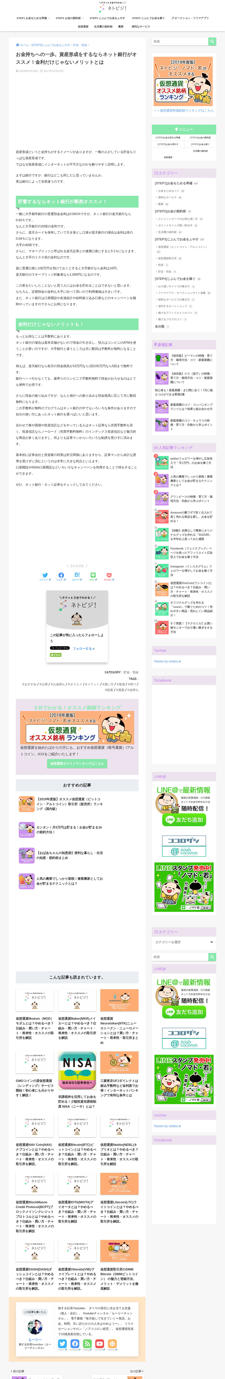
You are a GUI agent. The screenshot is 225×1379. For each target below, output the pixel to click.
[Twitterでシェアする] (45, 577)
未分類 (162, 327)
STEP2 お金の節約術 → (70, 18)
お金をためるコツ (171, 191)
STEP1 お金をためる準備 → (33, 18)
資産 (121, 690)
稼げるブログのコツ (172, 319)
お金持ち (59, 684)
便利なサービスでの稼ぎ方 (176, 300)
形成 (122, 684)
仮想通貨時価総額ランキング (186, 1369)
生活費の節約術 (103, 26)
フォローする (83, 648)
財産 (110, 690)
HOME (112, 1361)
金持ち (134, 690)
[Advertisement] (77, 115)
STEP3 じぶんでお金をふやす (107, 18)
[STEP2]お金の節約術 (200, 137)
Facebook (74, 1296)
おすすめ (30, 684)
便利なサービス (139, 26)
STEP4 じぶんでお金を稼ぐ (150, 18)
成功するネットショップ (175, 306)
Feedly (87, 1296)
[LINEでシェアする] (93, 577)
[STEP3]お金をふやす (114, 1369)
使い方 (109, 684)
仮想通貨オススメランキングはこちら (77, 763)
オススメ (76, 684)
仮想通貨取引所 (170, 258)
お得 (45, 684)
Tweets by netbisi (167, 661)
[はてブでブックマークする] (77, 577)
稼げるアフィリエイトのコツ (178, 313)
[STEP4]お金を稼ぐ (200, 144)
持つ (133, 684)
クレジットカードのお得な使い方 (180, 219)
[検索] (212, 41)
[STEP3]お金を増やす (168, 144)
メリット (93, 684)
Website (112, 1296)
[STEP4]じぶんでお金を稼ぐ (178, 279)
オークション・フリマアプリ (190, 18)
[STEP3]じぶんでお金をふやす (179, 239)
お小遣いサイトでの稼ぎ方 (176, 286)
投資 (163, 265)
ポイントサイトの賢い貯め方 (178, 225)
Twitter (62, 1296)
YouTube (99, 1296)
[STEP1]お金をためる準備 (176, 183)
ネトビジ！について (25, 1369)
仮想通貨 (81, 26)
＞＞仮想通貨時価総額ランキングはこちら (184, 110)
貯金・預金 (131, 672)
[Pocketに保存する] (109, 577)
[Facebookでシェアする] (61, 577)
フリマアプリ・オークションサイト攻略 (184, 293)
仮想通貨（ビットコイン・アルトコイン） (182, 249)
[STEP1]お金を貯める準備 (168, 137)
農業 (120, 26)
